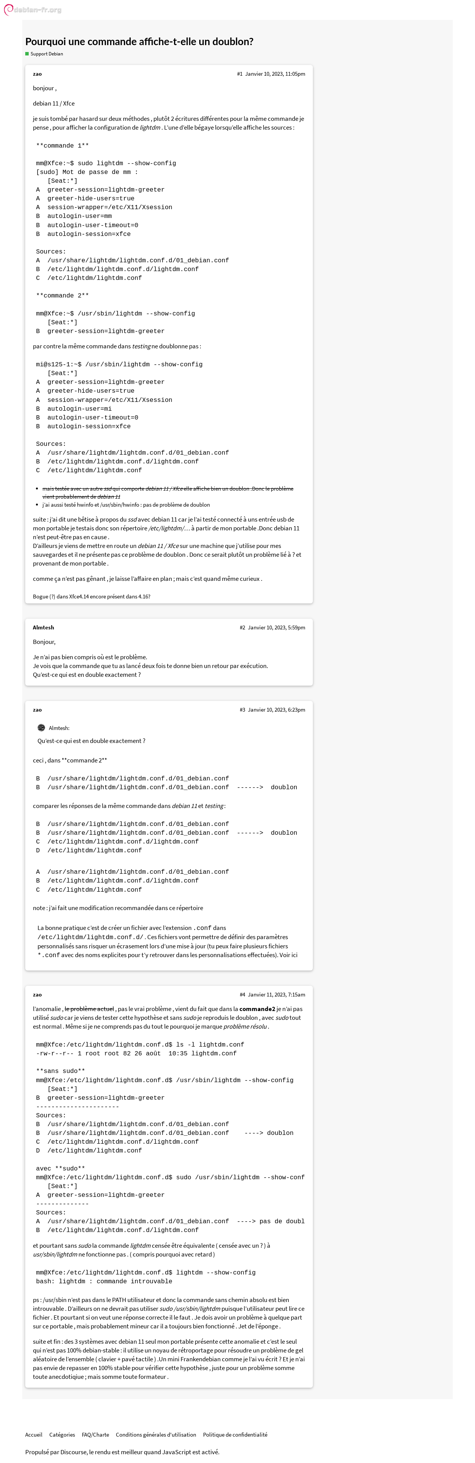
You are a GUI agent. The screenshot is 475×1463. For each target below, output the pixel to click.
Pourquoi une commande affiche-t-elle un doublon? (139, 41)
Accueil (33, 1434)
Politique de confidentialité (235, 1434)
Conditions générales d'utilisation (156, 1434)
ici (294, 955)
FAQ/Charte (95, 1434)
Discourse (73, 1452)
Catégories (62, 1434)
